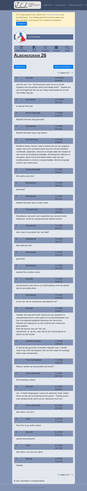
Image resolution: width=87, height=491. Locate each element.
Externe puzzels (76, 5)
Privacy (49, 488)
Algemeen (47, 5)
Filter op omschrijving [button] (62, 67)
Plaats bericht (20, 67)
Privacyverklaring (53, 15)
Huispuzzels (60, 5)
